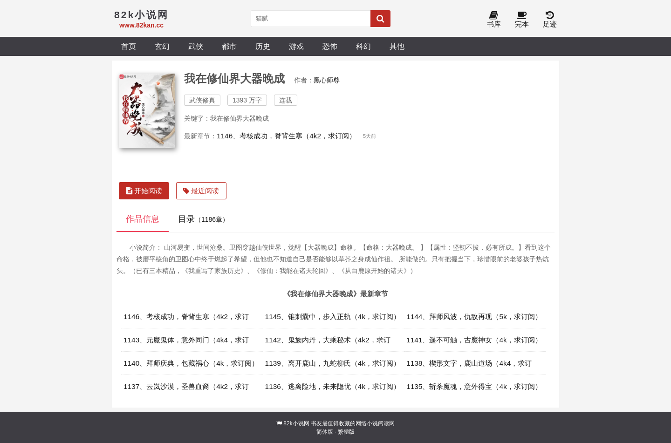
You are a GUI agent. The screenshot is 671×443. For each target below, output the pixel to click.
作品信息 (142, 219)
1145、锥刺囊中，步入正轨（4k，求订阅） (333, 316)
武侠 (195, 46)
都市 (229, 46)
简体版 (324, 432)
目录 (203, 219)
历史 (262, 46)
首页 (128, 46)
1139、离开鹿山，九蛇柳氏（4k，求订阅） (333, 363)
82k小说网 (296, 423)
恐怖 (329, 46)
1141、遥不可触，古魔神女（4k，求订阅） (474, 340)
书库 (494, 20)
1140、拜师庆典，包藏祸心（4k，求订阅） (191, 363)
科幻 (363, 46)
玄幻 (162, 46)
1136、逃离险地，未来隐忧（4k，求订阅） (333, 386)
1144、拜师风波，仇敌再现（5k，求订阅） (474, 316)
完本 (522, 20)
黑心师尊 (327, 80)
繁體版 (346, 432)
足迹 (550, 20)
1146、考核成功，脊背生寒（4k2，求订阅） (286, 136)
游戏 (296, 46)
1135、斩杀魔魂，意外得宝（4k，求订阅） (474, 386)
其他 (397, 46)
